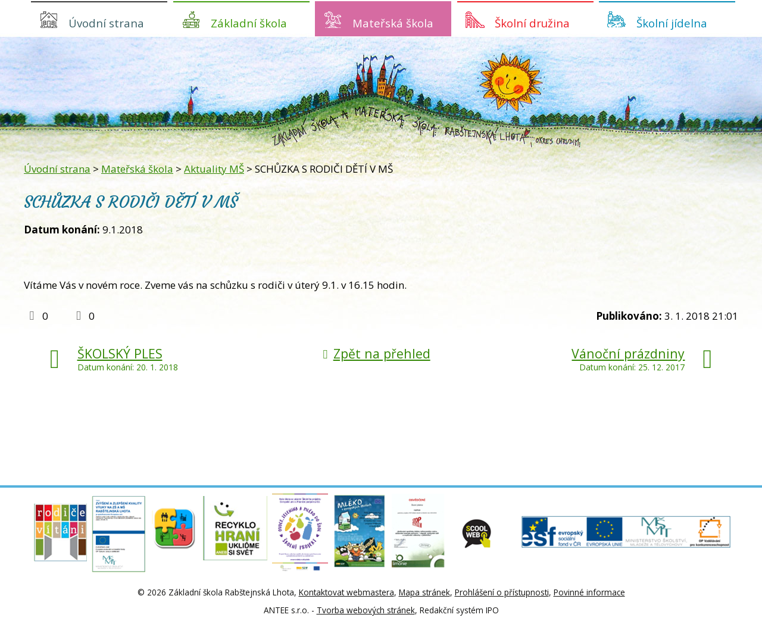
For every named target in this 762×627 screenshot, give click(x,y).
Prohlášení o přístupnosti (502, 592)
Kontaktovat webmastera (346, 592)
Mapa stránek (424, 592)
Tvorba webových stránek (366, 610)
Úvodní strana (106, 22)
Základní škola (249, 22)
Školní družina (532, 22)
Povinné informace (589, 592)
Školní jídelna (671, 22)
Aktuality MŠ (214, 169)
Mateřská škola (392, 22)
